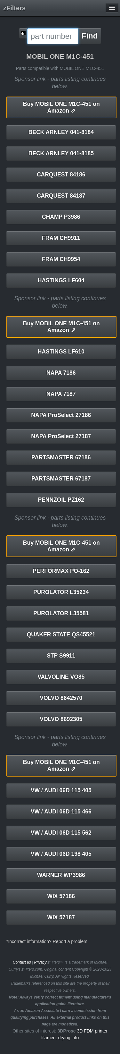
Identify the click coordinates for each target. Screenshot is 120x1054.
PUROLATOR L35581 (61, 613)
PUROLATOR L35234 (61, 592)
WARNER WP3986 (61, 875)
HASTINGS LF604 (61, 280)
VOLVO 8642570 (61, 698)
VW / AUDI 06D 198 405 (61, 854)
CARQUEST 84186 (61, 174)
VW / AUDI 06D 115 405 (61, 790)
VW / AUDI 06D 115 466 (61, 811)
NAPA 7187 (61, 394)
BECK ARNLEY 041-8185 (61, 153)
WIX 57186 (61, 896)
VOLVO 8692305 (61, 719)
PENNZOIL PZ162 (61, 500)
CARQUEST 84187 (61, 195)
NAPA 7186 (61, 373)
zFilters (14, 8)
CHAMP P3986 (61, 217)
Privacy (40, 962)
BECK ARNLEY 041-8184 (61, 132)
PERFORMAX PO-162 (61, 571)
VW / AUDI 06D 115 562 (61, 832)
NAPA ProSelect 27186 (61, 415)
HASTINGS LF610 (61, 351)
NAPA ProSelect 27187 (61, 436)
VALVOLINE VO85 (60, 677)
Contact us (22, 962)
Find (90, 35)
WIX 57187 (61, 917)
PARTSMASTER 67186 (61, 457)
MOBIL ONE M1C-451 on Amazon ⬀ (61, 107)
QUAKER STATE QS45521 (61, 634)
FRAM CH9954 (61, 259)
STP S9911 (61, 655)
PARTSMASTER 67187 (61, 478)
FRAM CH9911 (61, 238)
